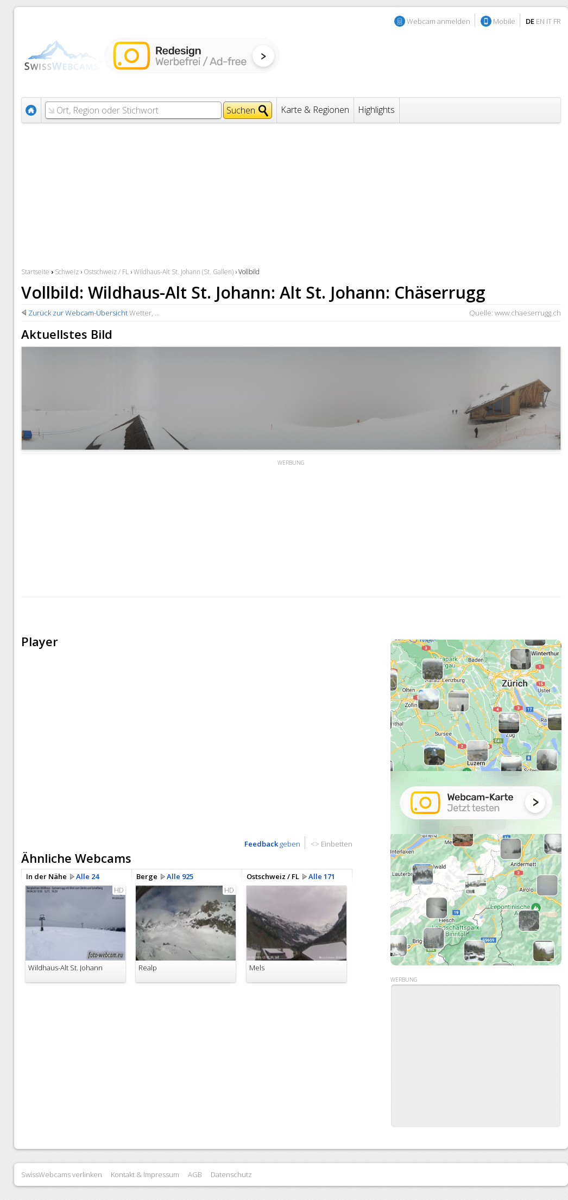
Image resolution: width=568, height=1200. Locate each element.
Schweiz (67, 271)
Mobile (504, 21)
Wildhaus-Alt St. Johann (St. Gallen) (183, 271)
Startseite (35, 271)
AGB (195, 1174)
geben (272, 844)
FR (557, 21)
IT (549, 21)
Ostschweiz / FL (106, 271)
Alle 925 (180, 876)
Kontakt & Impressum (145, 1174)
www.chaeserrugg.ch (528, 313)
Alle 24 (87, 876)
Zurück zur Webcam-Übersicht (78, 313)
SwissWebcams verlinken (61, 1174)
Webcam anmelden (438, 21)
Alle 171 (321, 876)
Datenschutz (231, 1174)
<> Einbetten (331, 844)
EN (540, 21)
